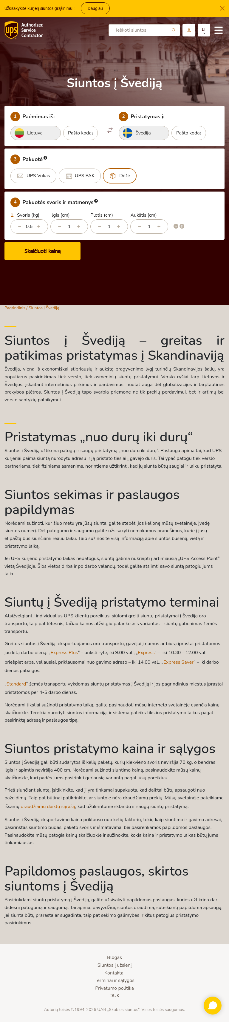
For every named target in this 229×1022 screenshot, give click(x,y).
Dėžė (124, 175)
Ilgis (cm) (60, 215)
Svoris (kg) (28, 215)
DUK (114, 995)
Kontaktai (114, 973)
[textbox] (36, 133)
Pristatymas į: (142, 116)
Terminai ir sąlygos (114, 980)
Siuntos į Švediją (44, 308)
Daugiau (95, 8)
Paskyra (188, 30)
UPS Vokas (38, 175)
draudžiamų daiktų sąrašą (48, 806)
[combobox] (35, 133)
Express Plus (64, 652)
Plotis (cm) (101, 215)
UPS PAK (85, 175)
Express (146, 652)
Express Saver (178, 662)
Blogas (114, 957)
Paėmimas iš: (32, 116)
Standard (16, 684)
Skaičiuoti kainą (42, 251)
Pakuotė (28, 159)
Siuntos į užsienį (115, 965)
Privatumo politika (114, 988)
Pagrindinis (14, 308)
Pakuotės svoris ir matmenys (54, 202)
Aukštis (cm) (143, 215)
